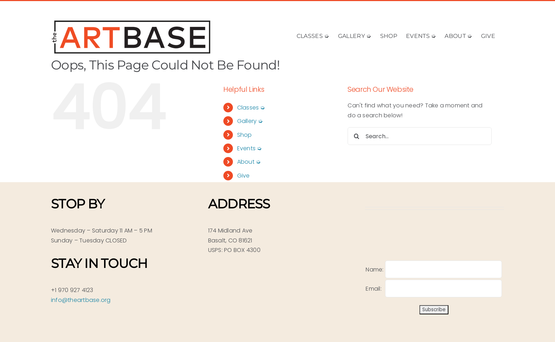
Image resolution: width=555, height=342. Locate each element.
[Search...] (420, 136)
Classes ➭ (251, 107)
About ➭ (249, 162)
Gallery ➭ (250, 121)
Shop (244, 135)
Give (243, 176)
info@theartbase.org (81, 300)
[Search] (356, 136)
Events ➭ (249, 148)
